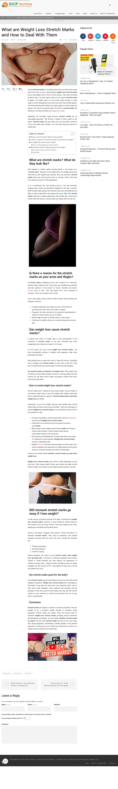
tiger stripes (28, 673)
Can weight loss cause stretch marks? (43, 142)
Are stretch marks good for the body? (44, 150)
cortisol (30, 290)
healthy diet (72, 418)
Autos (78, 14)
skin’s (67, 282)
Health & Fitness (10, 18)
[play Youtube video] (52, 647)
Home (3, 18)
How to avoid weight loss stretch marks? (45, 145)
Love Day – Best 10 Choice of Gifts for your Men (96, 126)
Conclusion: (36, 152)
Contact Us (93, 14)
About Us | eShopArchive (107, 14)
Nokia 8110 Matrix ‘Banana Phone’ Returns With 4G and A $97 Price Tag (106, 73)
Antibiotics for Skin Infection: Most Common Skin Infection (95, 162)
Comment (5, 724)
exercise (40, 444)
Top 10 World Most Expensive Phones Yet (97, 103)
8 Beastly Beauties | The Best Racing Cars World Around (97, 150)
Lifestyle (49, 14)
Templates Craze (94, 759)
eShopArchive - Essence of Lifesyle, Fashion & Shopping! (38, 759)
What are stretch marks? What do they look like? (46, 137)
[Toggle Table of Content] (71, 134)
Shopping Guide (60, 14)
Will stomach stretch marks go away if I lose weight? (48, 147)
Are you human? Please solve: (16, 718)
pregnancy (58, 185)
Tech (71, 14)
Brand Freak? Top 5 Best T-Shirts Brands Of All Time (97, 138)
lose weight (60, 111)
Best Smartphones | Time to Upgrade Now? (98, 93)
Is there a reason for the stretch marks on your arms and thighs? (52, 140)
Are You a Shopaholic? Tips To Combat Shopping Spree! (96, 82)
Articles (85, 14)
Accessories (38, 14)
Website (57, 705)
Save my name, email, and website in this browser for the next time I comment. (27, 714)
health (55, 344)
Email (30, 705)
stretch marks (17, 673)
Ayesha (13, 40)
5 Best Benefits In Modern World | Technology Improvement (94, 174)
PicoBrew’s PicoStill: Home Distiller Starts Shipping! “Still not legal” (97, 114)
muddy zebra (6, 673)
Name (4, 705)
